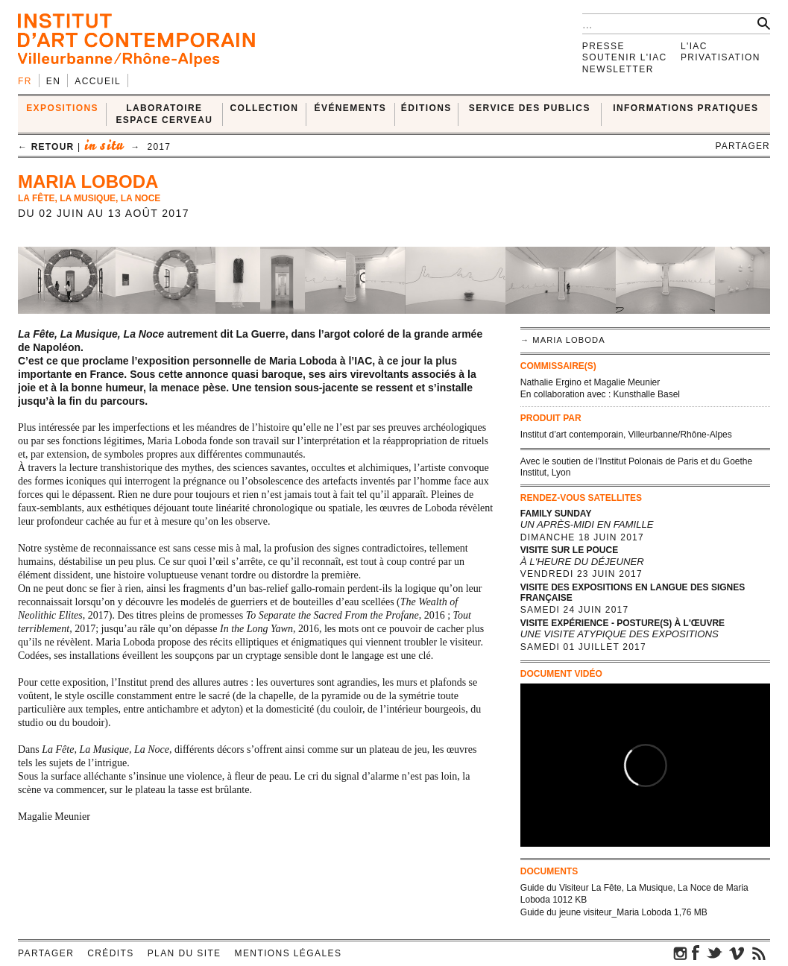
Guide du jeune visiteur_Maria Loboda (596, 912)
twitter (714, 952)
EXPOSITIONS (62, 108)
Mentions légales (288, 953)
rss (759, 952)
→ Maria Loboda (562, 339)
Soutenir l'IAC (624, 57)
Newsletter (618, 69)
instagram (680, 952)
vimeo (736, 952)
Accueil (98, 81)
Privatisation (720, 57)
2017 (159, 147)
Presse (603, 46)
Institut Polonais (631, 461)
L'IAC (694, 46)
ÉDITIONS (426, 108)
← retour (46, 147)
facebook (695, 952)
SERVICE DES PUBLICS (529, 108)
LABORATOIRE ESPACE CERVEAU (164, 113)
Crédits (110, 953)
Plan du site (184, 953)
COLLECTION (264, 108)
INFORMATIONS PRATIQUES (685, 108)
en (53, 81)
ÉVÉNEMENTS (351, 108)
